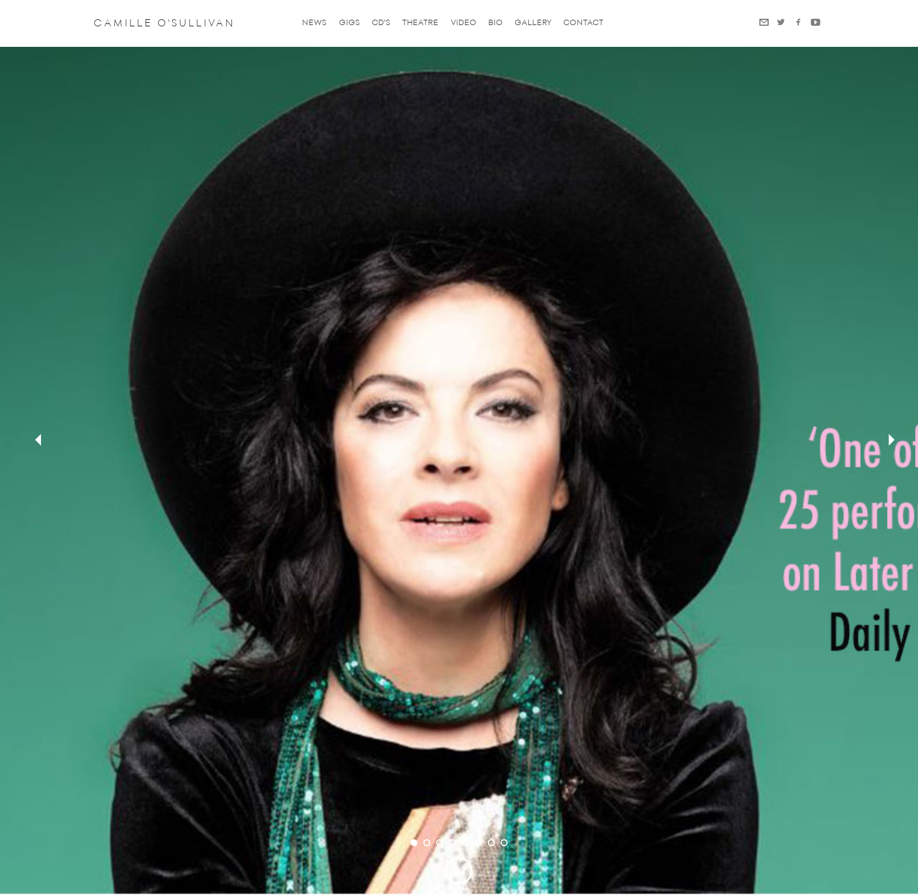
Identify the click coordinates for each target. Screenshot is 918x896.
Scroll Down (459, 870)
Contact (583, 23)
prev (29, 441)
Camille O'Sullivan (164, 23)
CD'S (381, 23)
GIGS (349, 23)
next (888, 441)
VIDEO (464, 23)
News (314, 23)
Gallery (533, 23)
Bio (495, 23)
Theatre (420, 23)
